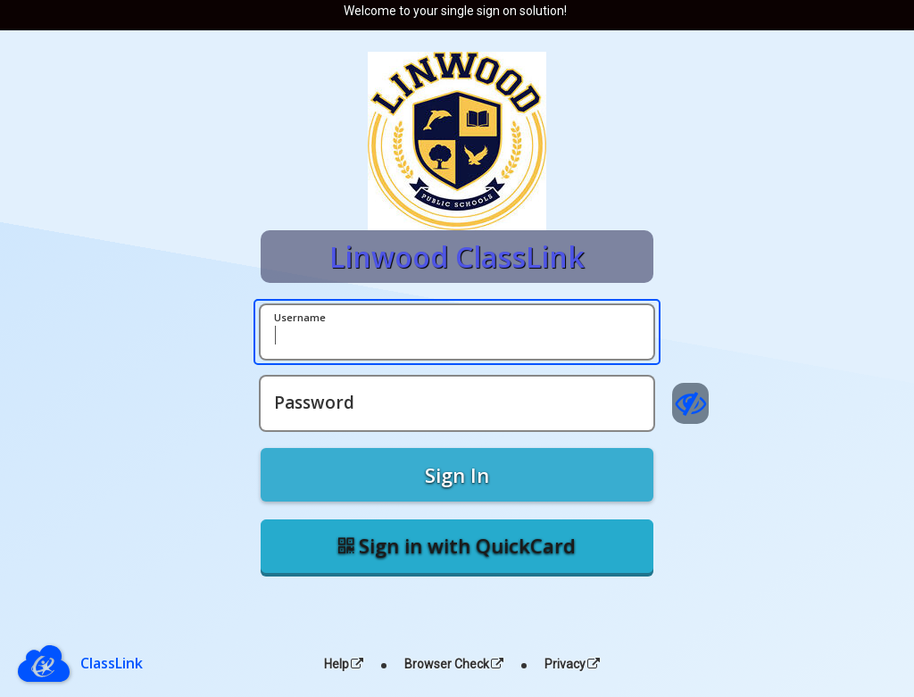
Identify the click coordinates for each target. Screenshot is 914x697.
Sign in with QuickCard (457, 545)
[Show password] (690, 403)
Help (343, 664)
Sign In (457, 474)
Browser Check (453, 664)
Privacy (572, 664)
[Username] (457, 332)
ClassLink (111, 663)
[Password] (457, 403)
